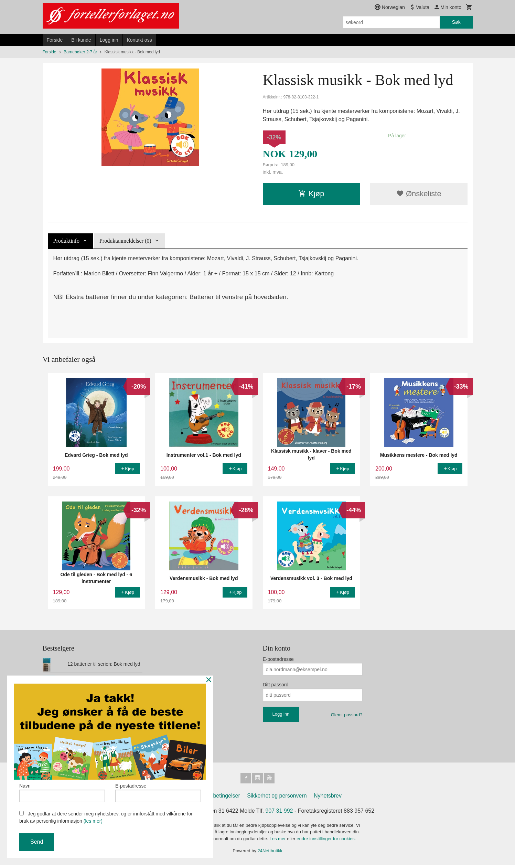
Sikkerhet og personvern (277, 796)
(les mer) (93, 821)
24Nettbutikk (270, 851)
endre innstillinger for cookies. (326, 839)
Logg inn (109, 40)
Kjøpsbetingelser (219, 796)
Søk (456, 22)
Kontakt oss (139, 40)
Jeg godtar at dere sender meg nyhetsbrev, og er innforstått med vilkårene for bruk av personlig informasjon (106, 817)
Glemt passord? (347, 714)
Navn (62, 792)
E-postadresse (278, 659)
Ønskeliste (418, 193)
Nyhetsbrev (328, 796)
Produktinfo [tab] (66, 241)
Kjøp (311, 193)
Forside (55, 40)
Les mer (278, 839)
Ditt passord (276, 684)
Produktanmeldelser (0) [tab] (125, 241)
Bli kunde (81, 40)
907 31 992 (279, 811)
